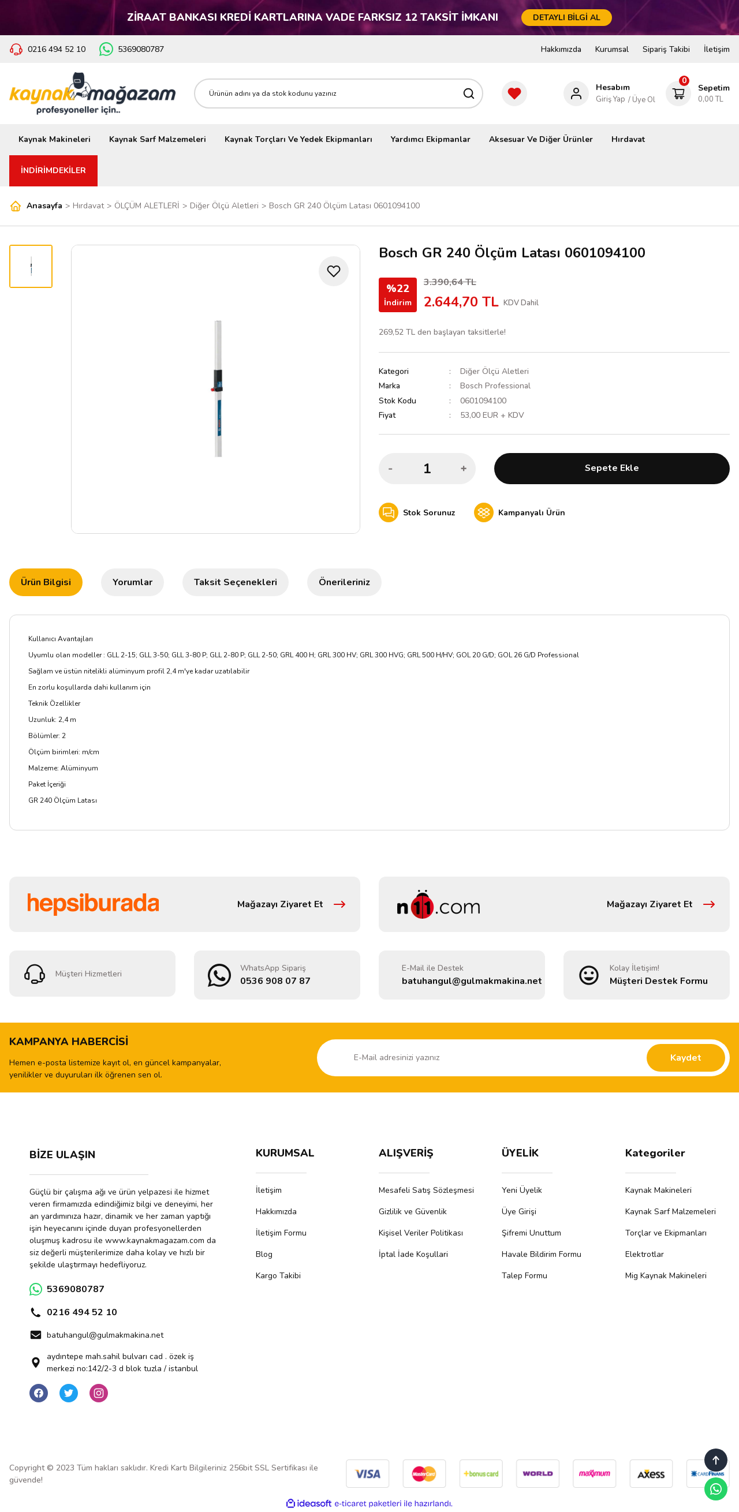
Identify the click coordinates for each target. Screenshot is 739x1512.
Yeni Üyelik (522, 1190)
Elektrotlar (644, 1254)
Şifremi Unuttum (531, 1232)
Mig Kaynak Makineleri (666, 1275)
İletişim (717, 49)
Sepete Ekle (612, 468)
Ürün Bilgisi (46, 582)
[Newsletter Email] (523, 1057)
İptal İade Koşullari (413, 1254)
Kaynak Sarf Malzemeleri (670, 1211)
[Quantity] (427, 468)
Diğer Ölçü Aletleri (494, 371)
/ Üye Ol (641, 100)
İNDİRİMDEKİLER (53, 170)
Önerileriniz (344, 582)
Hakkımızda (561, 49)
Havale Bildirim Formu (541, 1254)
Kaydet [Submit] (685, 1057)
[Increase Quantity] (463, 468)
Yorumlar (132, 582)
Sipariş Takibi (666, 49)
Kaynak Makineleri (658, 1190)
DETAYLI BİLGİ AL (566, 17)
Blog (264, 1254)
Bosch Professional (495, 385)
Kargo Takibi (278, 1275)
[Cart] (698, 93)
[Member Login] (596, 93)
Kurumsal (612, 49)
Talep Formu (524, 1275)
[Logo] (92, 93)
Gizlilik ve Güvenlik (413, 1211)
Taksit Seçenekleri (235, 582)
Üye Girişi (519, 1211)
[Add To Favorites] (334, 271)
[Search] (338, 93)
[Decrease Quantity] (390, 468)
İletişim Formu (281, 1232)
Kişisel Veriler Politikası (421, 1232)
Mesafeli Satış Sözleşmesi (426, 1190)
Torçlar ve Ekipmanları (666, 1232)
